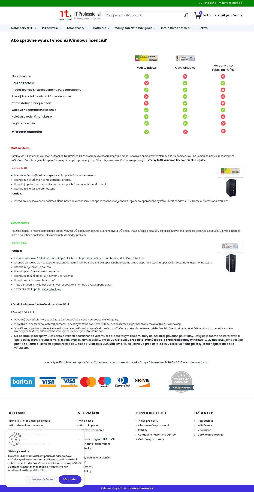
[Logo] (30, 15)
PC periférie (50, 28)
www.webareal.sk (141, 488)
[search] (161, 16)
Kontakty (85, 471)
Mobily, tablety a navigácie (133, 28)
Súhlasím (70, 479)
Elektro (203, 28)
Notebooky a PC (22, 28)
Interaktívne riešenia (175, 28)
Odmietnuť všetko (41, 479)
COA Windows (51, 289)
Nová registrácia (232, 3)
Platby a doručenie (91, 430)
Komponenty (75, 28)
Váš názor (204, 430)
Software (99, 28)
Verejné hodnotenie (210, 434)
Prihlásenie (209, 3)
